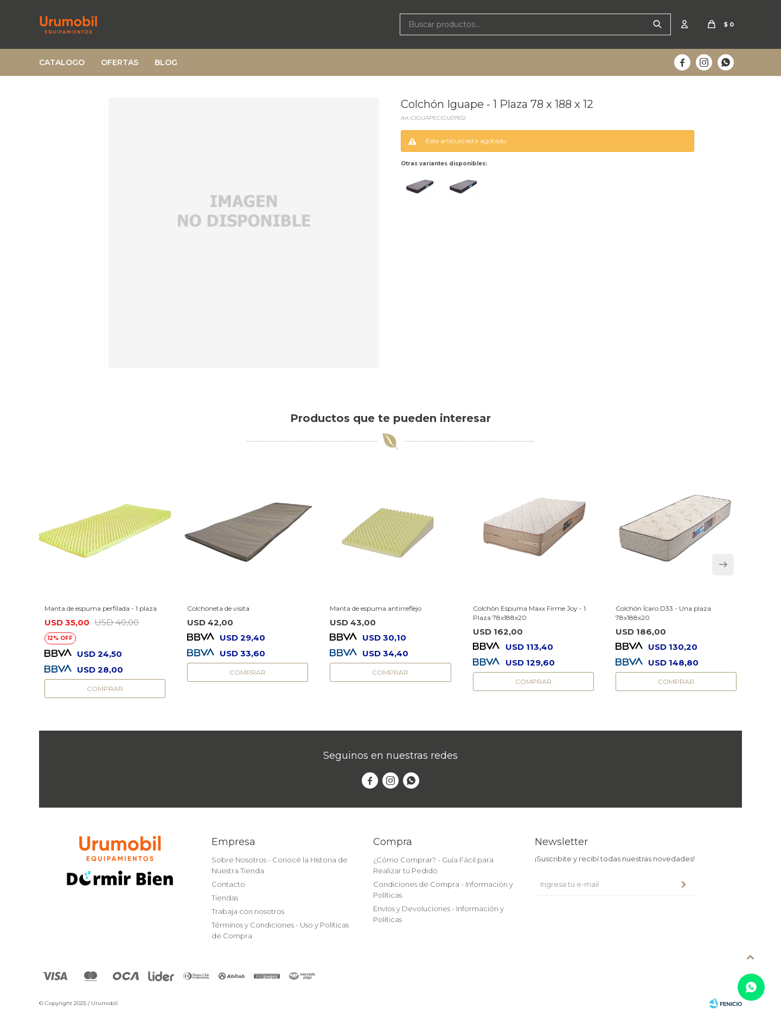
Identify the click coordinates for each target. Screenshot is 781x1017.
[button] (723, 564)
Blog (166, 62)
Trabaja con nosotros (248, 911)
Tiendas (225, 897)
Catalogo (62, 62)
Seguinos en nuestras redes (390, 756)
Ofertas (119, 62)
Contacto (228, 884)
